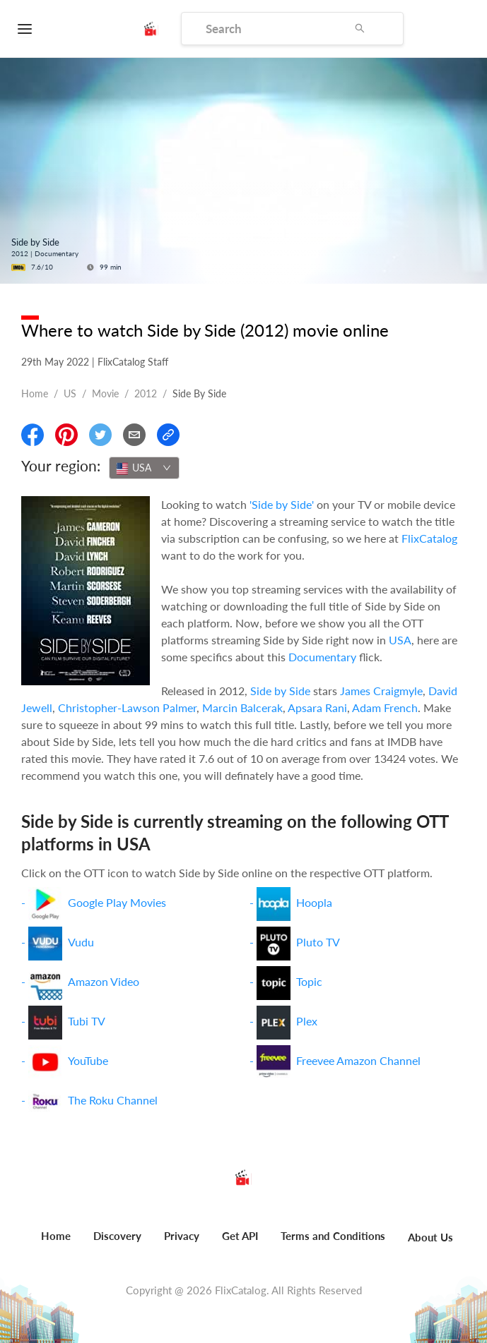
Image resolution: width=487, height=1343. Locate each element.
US (70, 393)
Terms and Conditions (333, 1235)
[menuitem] (56, 1243)
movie (105, 393)
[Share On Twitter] (100, 434)
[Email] (134, 434)
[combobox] (144, 468)
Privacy (181, 1235)
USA (400, 639)
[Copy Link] (168, 434)
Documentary (322, 656)
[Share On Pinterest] (66, 434)
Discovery (117, 1235)
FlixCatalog (429, 538)
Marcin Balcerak (242, 707)
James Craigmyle (381, 690)
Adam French (385, 707)
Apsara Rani (317, 707)
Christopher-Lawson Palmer (127, 707)
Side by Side (280, 690)
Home (34, 393)
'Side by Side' (282, 504)
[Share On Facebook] (32, 434)
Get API (240, 1235)
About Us (430, 1237)
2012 (145, 393)
